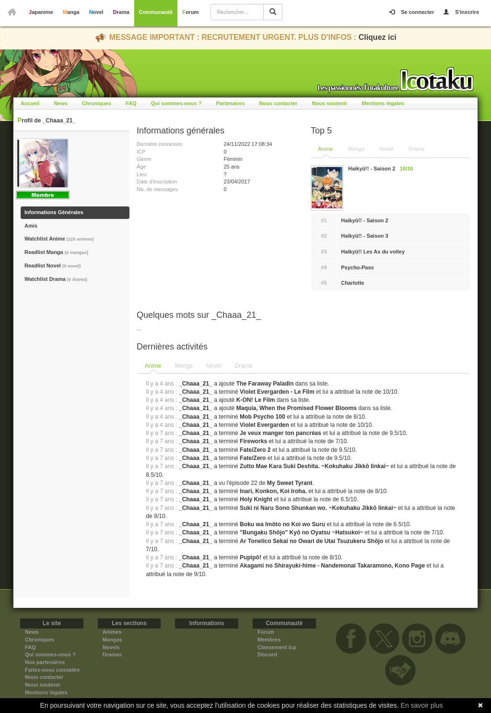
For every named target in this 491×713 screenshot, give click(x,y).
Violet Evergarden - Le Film (277, 391)
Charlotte (352, 283)
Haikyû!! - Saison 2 (364, 220)
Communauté (156, 12)
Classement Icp (276, 647)
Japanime (41, 12)
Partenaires (230, 103)
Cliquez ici (378, 37)
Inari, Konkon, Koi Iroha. (273, 491)
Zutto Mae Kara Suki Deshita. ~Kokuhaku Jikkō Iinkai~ (314, 466)
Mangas (112, 639)
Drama (121, 12)
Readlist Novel (52, 265)
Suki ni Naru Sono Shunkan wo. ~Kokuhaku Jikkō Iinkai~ (318, 508)
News (61, 103)
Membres (269, 639)
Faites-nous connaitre (52, 670)
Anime (325, 149)
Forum (190, 12)
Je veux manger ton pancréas (280, 433)
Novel (96, 12)
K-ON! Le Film (255, 400)
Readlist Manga (56, 252)
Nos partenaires (45, 662)
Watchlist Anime (59, 239)
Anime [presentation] (153, 366)
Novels (111, 647)
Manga (71, 12)
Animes (112, 632)
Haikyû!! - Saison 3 (364, 236)
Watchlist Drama (55, 279)
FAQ (131, 103)
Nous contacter (278, 103)
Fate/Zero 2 (255, 450)
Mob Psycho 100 (262, 416)
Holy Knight (256, 499)
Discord (267, 654)
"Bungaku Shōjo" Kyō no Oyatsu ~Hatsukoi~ (301, 532)
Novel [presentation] (213, 366)
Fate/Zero (253, 458)
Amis (30, 226)
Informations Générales (53, 212)
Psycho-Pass (357, 267)
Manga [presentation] (184, 366)
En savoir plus (422, 705)
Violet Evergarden (264, 425)
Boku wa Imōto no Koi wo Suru (282, 524)
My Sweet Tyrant (290, 483)
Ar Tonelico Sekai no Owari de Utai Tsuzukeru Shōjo (311, 541)
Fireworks (253, 441)
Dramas (112, 654)
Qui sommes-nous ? (176, 103)
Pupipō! (250, 557)
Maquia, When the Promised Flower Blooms (296, 408)
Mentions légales (383, 103)
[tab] (153, 366)
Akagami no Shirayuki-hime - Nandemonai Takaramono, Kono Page (332, 565)
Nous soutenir (329, 103)
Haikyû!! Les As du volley (373, 251)
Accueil (30, 103)
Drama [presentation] (243, 366)
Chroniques (96, 103)
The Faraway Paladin (265, 383)
